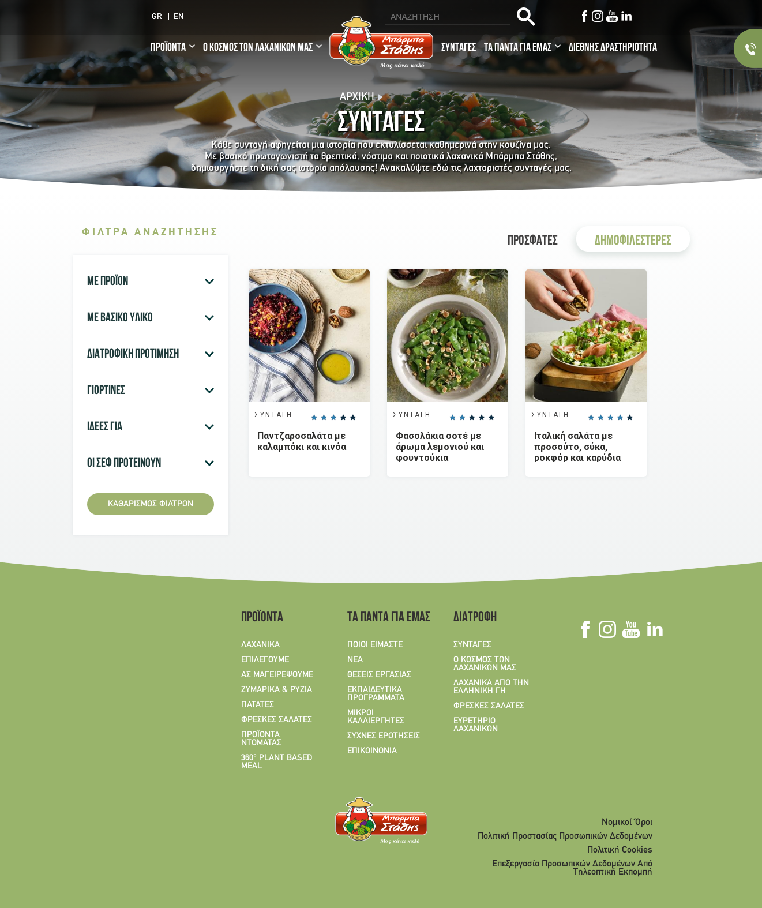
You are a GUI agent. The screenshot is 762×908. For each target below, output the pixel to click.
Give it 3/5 (333, 418)
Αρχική (357, 97)
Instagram (597, 16)
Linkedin (626, 16)
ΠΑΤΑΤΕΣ (257, 705)
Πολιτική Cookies (619, 850)
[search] (446, 17)
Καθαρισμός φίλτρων (150, 504)
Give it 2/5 (323, 418)
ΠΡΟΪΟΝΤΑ (168, 48)
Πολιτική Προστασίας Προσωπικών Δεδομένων (565, 836)
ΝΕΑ (355, 660)
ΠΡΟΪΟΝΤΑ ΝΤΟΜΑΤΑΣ (261, 739)
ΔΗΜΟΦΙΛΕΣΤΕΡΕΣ (633, 242)
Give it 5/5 (352, 418)
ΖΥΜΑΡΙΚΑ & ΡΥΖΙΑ (276, 690)
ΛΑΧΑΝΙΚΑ (260, 645)
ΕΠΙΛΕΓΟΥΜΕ (265, 660)
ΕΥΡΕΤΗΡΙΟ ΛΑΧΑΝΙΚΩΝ (475, 725)
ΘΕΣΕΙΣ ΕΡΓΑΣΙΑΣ (379, 675)
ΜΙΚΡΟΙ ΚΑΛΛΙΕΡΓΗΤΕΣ (375, 717)
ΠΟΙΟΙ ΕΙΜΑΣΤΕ (375, 645)
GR (157, 17)
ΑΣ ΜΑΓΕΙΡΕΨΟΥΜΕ (277, 675)
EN (179, 17)
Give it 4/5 (343, 418)
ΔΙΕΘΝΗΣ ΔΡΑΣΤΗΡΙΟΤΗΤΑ (613, 48)
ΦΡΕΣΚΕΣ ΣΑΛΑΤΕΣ (276, 720)
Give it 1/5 (314, 418)
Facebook (584, 16)
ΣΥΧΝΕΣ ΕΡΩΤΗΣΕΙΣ (383, 736)
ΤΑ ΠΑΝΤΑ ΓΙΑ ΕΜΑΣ (517, 48)
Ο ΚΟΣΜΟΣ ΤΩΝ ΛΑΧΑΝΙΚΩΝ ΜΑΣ (258, 48)
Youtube (612, 16)
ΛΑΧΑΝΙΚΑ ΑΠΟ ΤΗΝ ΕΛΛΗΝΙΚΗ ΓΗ (491, 687)
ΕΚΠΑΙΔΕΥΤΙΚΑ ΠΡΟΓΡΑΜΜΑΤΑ (375, 694)
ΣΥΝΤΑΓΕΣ (458, 48)
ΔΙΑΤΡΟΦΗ (475, 618)
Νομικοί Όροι (627, 823)
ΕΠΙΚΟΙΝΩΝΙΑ (372, 751)
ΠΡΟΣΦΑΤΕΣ (533, 242)
